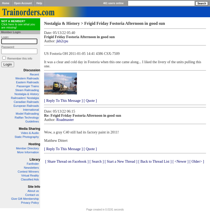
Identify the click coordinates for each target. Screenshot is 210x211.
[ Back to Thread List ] (155, 161)
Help (39, 3)
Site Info (34, 187)
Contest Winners (28, 171)
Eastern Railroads (27, 82)
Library (34, 159)
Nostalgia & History (26, 94)
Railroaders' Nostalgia (25, 97)
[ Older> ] (196, 161)
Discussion (31, 70)
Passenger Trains (27, 86)
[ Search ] (96, 161)
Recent (34, 74)
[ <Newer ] (180, 161)
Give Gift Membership (25, 198)
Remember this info (19, 58)
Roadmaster (65, 120)
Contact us (32, 194)
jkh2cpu (62, 41)
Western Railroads (27, 78)
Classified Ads (30, 179)
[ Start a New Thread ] (121, 161)
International (31, 109)
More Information (28, 152)
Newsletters (31, 167)
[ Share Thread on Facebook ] (67, 161)
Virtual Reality (30, 175)
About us (33, 190)
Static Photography (27, 136)
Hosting (34, 144)
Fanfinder (33, 163)
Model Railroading (27, 113)
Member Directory (27, 148)
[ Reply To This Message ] (63, 101)
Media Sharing (29, 129)
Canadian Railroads (26, 101)
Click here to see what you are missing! (18, 24)
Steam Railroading (27, 90)
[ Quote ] (90, 101)
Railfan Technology (27, 117)
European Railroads (26, 105)
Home (5, 3)
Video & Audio (30, 132)
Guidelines (32, 121)
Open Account (23, 3)
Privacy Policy (30, 202)
